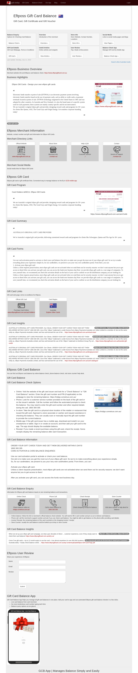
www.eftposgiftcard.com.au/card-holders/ (21, 312)
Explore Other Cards (53, 312)
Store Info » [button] (76, 43)
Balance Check (37, 3)
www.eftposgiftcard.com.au (21, 156)
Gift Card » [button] (12, 56)
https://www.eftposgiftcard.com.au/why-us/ (40, 536)
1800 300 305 (53, 509)
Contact (63, 3)
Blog (55, 3)
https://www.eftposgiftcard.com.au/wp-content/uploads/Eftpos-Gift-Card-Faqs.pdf (68, 543)
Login (128, 3)
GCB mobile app (71, 181)
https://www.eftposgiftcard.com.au (55, 73)
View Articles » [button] (45, 56)
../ (85, 156)
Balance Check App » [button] (111, 56)
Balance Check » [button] (14, 43)
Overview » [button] (44, 43)
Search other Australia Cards (120, 62)
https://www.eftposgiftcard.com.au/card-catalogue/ (81, 361)
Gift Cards (25, 3)
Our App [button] (48, 3)
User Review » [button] (77, 56)
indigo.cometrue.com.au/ (21, 509)
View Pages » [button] (108, 43)
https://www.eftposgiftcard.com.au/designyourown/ (81, 352)
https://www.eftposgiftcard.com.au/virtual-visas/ (80, 332)
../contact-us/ (53, 156)
